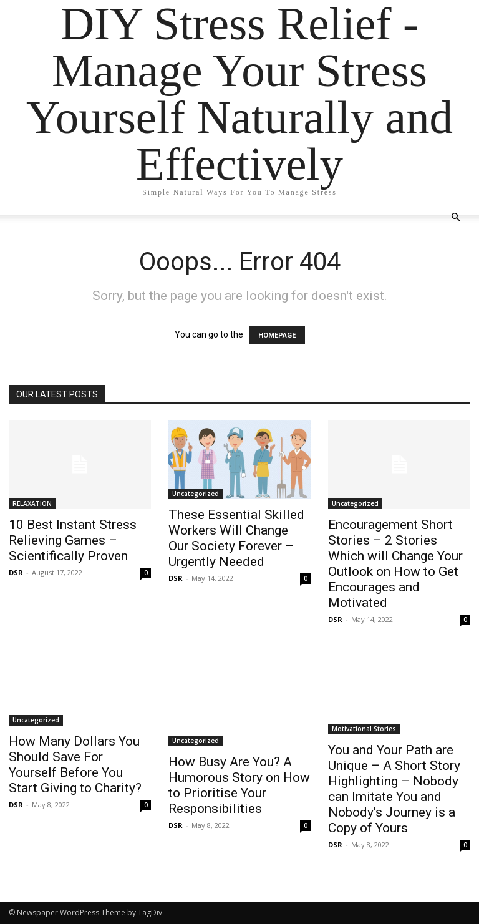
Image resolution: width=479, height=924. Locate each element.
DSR (16, 572)
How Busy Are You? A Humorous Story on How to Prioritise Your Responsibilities (239, 785)
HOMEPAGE (277, 335)
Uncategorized (195, 493)
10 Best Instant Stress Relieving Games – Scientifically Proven (73, 540)
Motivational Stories (364, 728)
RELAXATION (32, 503)
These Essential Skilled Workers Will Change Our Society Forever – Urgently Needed (236, 538)
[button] (455, 217)
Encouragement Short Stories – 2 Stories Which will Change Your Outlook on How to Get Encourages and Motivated (395, 563)
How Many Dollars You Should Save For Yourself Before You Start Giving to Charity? (75, 764)
